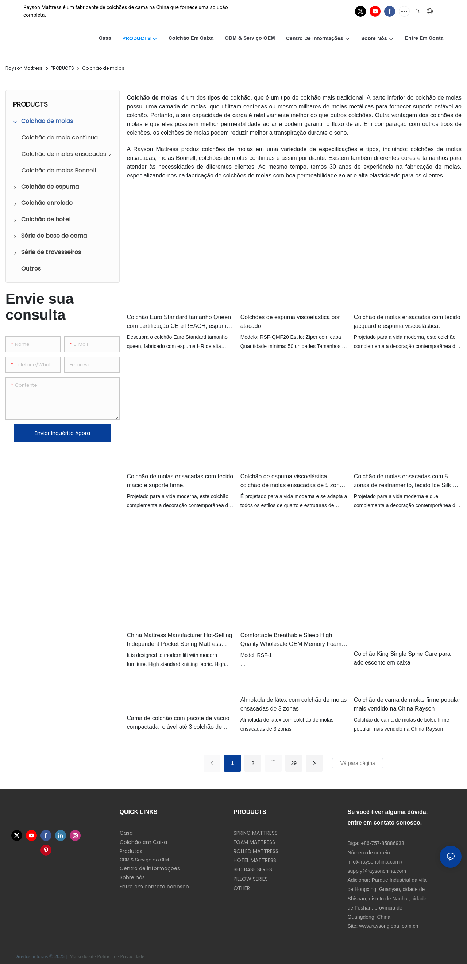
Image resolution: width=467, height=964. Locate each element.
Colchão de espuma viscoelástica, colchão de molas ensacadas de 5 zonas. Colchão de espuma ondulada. (294, 481)
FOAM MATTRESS (254, 842)
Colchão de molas (103, 68)
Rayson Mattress (24, 68)
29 (294, 763)
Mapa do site (82, 956)
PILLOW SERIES (251, 879)
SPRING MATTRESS (256, 833)
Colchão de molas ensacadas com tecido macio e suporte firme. (180, 480)
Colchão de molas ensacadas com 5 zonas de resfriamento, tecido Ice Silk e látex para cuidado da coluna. (405, 481)
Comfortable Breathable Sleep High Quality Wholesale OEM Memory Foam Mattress (290, 640)
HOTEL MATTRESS (255, 860)
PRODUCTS (62, 68)
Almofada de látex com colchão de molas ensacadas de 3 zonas (293, 704)
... (273, 759)
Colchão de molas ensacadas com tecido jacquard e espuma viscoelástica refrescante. (407, 322)
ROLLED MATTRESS (256, 851)
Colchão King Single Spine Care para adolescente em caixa (402, 658)
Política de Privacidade (121, 956)
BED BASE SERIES (253, 869)
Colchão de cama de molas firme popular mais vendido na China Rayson (407, 704)
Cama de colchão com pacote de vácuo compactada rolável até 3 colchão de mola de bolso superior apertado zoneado (178, 723)
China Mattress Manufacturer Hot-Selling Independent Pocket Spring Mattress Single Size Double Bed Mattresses (179, 640)
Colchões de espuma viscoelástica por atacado (290, 321)
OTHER (242, 888)
